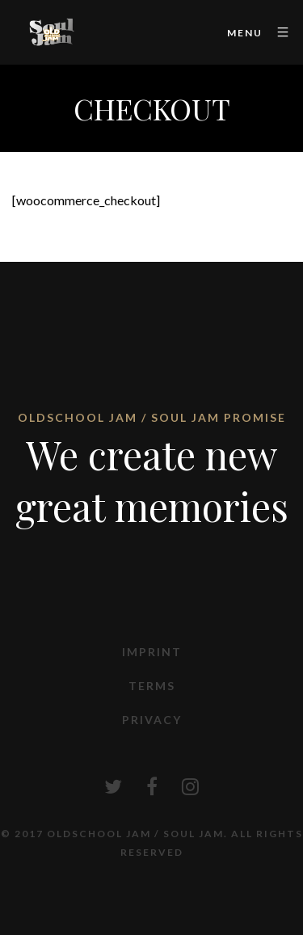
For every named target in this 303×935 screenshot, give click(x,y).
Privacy (152, 720)
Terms (151, 686)
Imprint (152, 652)
